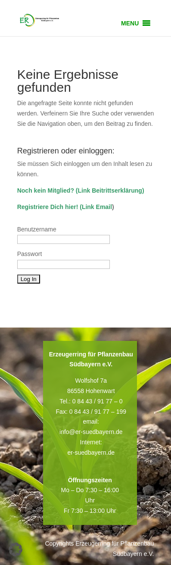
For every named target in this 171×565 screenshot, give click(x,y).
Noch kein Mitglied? (45, 190)
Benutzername (36, 229)
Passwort (29, 253)
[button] (130, 23)
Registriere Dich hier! (47, 206)
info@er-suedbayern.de (91, 431)
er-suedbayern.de (91, 452)
